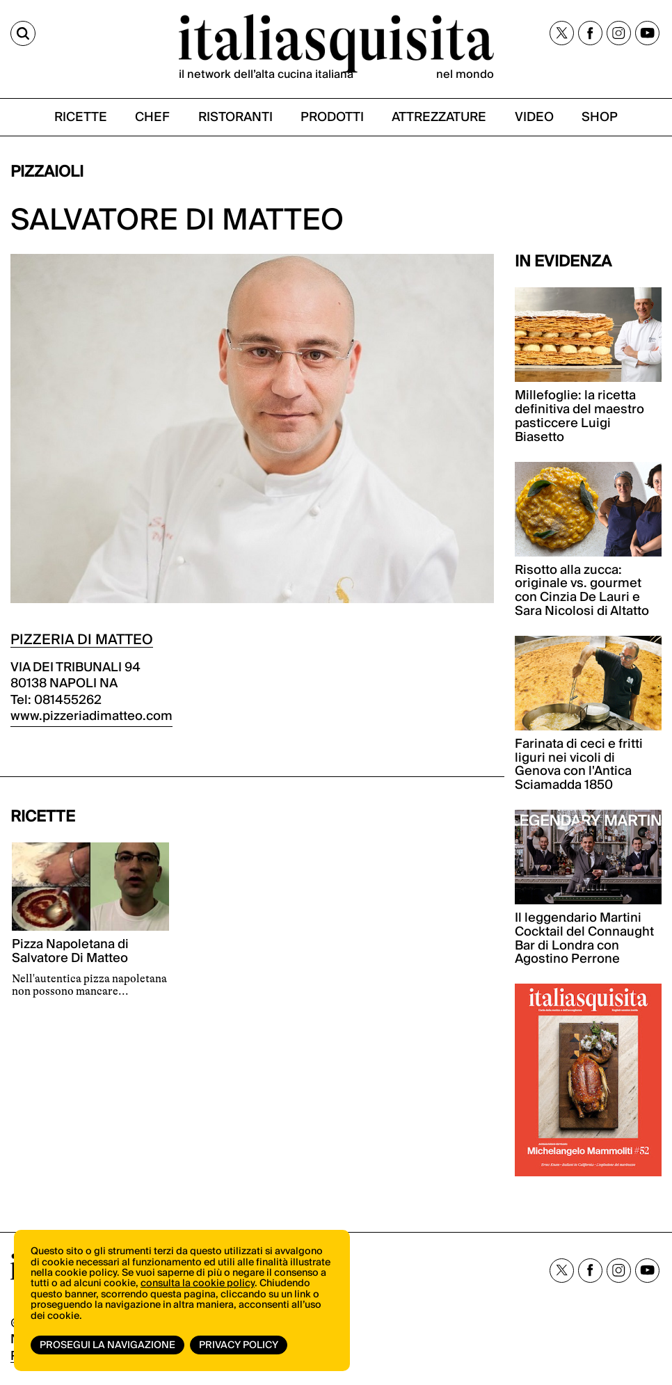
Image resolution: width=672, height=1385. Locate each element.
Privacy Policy (238, 1345)
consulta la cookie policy (198, 1283)
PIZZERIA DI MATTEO (81, 640)
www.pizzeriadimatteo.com (91, 716)
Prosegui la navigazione (107, 1345)
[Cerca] (22, 33)
